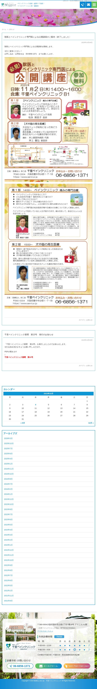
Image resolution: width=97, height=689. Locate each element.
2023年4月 (8, 530)
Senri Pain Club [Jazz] (77, 666)
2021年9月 (8, 601)
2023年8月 (8, 509)
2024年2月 (8, 489)
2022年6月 (8, 580)
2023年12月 (9, 499)
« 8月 (23, 423)
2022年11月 (9, 555)
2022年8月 (8, 570)
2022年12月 (9, 550)
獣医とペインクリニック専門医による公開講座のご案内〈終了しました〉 (38, 37)
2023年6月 (8, 519)
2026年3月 (8, 438)
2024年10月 (9, 474)
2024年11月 (9, 469)
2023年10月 (9, 504)
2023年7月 (8, 514)
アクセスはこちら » (45, 631)
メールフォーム (48, 666)
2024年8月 (8, 479)
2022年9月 (8, 565)
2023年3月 (8, 535)
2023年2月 (8, 540)
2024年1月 (8, 494)
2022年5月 (8, 585)
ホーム (4, 29)
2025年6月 (8, 454)
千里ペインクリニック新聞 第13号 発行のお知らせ (29, 334)
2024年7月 (8, 484)
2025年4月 (8, 459)
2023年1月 (8, 545)
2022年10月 (9, 560)
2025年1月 (8, 464)
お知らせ (89, 320)
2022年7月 (8, 575)
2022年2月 (8, 591)
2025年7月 (8, 449)
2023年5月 (8, 525)
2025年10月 (9, 443)
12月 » (91, 423)
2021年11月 (9, 596)
